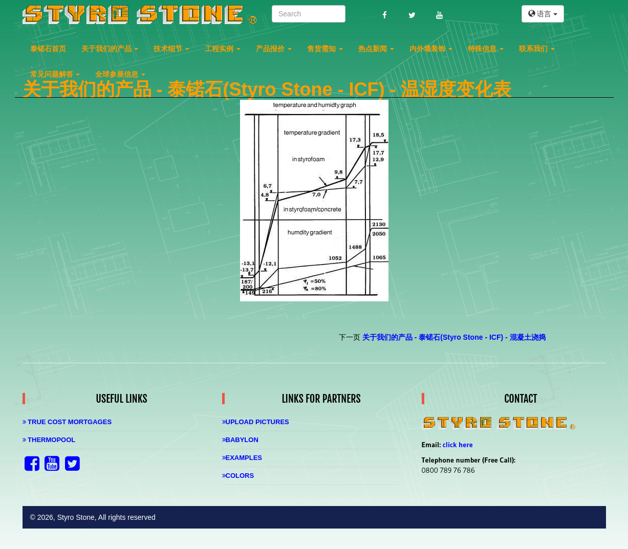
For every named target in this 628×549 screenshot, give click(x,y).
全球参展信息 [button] (120, 74)
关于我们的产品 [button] (110, 49)
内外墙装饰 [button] (430, 49)
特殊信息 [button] (486, 49)
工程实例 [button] (223, 49)
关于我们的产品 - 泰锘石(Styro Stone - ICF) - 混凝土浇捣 (454, 337)
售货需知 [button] (325, 49)
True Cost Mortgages (67, 422)
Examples (242, 458)
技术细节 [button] (171, 49)
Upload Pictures (255, 422)
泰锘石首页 (48, 49)
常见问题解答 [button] (55, 74)
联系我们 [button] (537, 49)
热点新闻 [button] (376, 49)
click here (458, 444)
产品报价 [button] (274, 49)
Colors (238, 475)
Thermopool (49, 440)
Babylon (240, 440)
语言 (543, 14)
